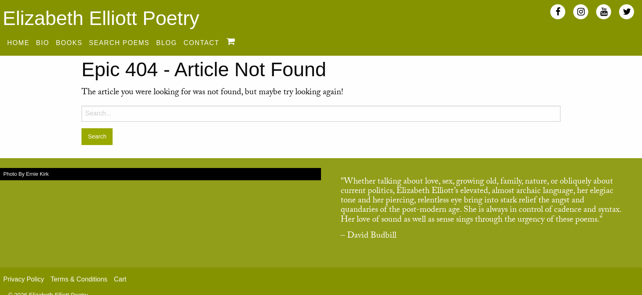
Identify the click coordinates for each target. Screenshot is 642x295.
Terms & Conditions (79, 279)
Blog (166, 42)
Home (18, 42)
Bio (42, 42)
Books (69, 42)
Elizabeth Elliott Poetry (100, 18)
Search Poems (119, 42)
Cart (120, 279)
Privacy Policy (23, 279)
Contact (201, 42)
